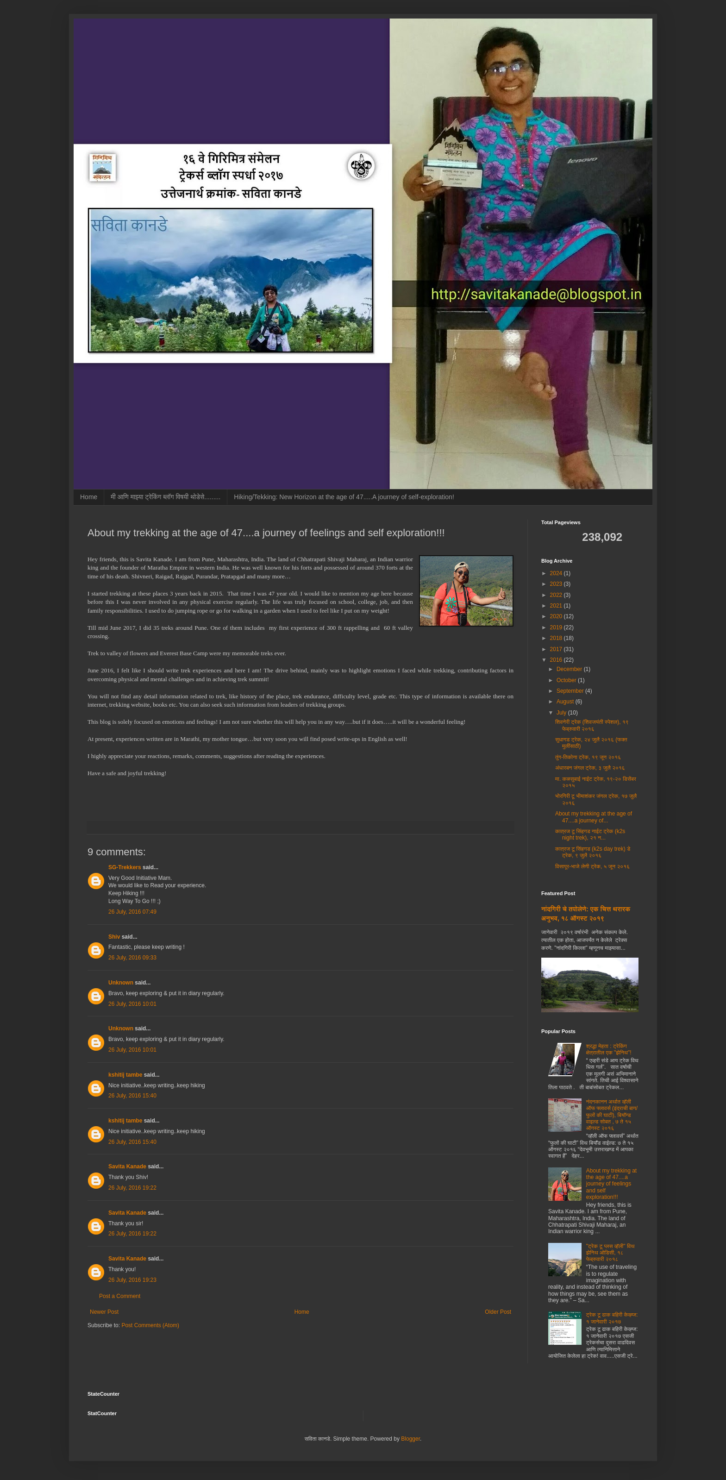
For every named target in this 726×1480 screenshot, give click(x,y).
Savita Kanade (127, 1166)
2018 (557, 638)
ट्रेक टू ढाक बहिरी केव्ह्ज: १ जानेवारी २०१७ (612, 1317)
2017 (557, 649)
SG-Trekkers (124, 867)
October (567, 680)
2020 (557, 616)
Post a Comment (119, 1296)
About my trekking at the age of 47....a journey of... (593, 816)
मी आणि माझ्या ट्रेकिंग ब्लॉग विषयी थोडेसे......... (165, 497)
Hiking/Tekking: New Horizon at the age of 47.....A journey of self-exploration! (344, 497)
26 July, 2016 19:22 (132, 1188)
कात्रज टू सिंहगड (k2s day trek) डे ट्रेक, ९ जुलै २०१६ (592, 852)
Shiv (114, 937)
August (566, 701)
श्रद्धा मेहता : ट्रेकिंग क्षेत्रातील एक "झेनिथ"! (609, 1049)
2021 (557, 605)
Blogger (410, 1439)
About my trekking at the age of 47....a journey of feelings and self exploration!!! (611, 1184)
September (571, 691)
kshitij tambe (125, 1075)
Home (88, 497)
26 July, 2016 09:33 (132, 957)
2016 (557, 660)
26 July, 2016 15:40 (132, 1095)
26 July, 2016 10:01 (132, 1004)
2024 (557, 573)
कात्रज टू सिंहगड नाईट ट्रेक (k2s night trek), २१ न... (590, 834)
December (570, 669)
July (562, 712)
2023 (557, 584)
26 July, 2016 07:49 (132, 912)
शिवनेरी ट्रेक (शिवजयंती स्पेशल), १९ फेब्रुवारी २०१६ (592, 725)
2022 (557, 595)
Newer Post (104, 1312)
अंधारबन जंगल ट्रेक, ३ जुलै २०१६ (590, 768)
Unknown (120, 982)
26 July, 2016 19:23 (132, 1280)
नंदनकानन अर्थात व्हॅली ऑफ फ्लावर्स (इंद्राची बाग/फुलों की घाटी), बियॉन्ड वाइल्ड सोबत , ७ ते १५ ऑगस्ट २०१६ (612, 1115)
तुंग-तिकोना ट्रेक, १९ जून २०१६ (588, 757)
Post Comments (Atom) (150, 1325)
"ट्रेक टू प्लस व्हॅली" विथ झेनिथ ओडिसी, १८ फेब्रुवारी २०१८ (610, 1253)
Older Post (498, 1312)
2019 (557, 627)
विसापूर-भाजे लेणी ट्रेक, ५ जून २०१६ (592, 866)
